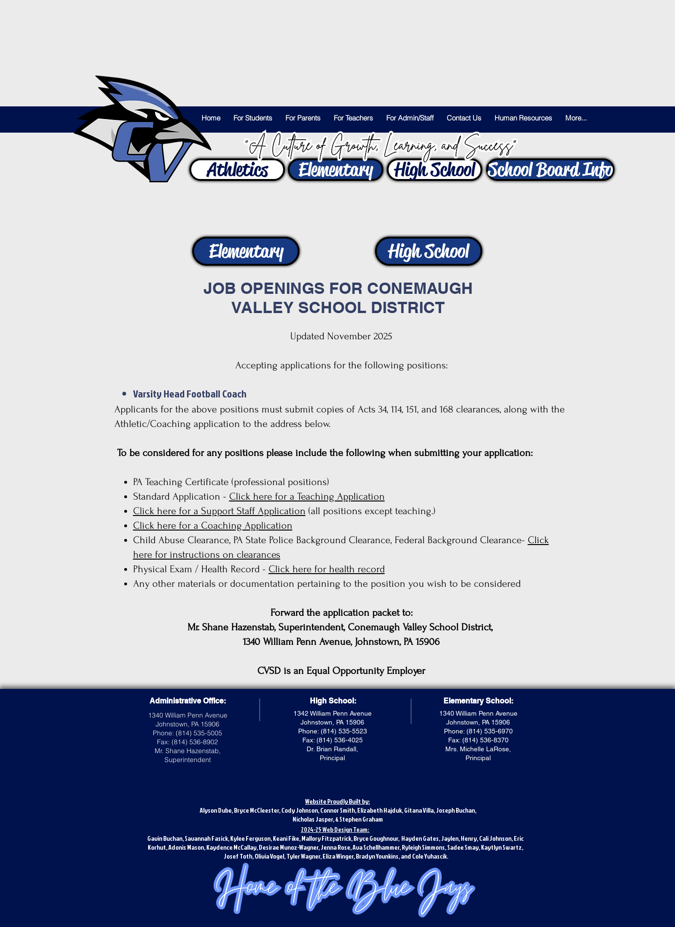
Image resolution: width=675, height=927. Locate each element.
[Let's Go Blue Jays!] (142, 129)
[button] (253, 118)
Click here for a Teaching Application (307, 496)
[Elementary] (335, 169)
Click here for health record (327, 569)
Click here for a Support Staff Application (219, 510)
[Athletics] (237, 169)
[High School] (434, 169)
